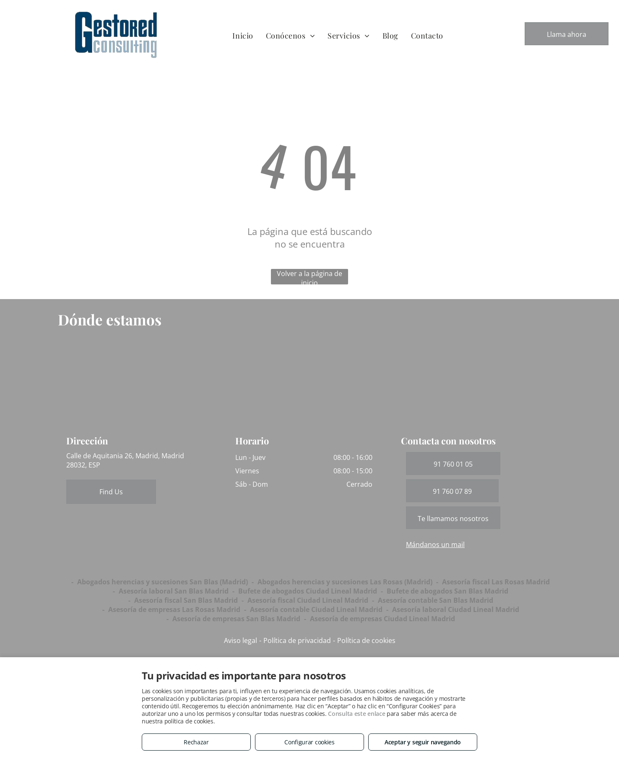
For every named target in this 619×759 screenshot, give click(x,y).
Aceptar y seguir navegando (423, 742)
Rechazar (196, 742)
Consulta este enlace (356, 714)
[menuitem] (242, 35)
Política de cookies (366, 640)
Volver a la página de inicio (309, 276)
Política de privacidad (297, 640)
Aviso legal (240, 640)
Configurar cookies (309, 742)
